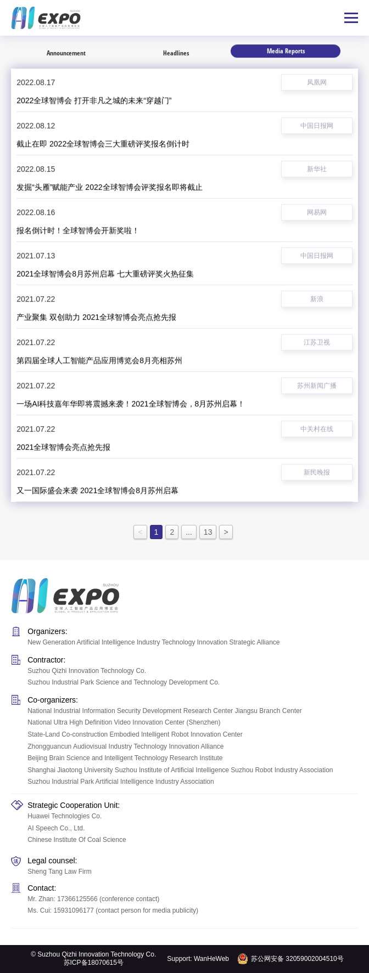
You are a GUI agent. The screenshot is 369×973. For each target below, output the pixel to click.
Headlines (176, 50)
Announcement (66, 53)
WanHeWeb (211, 959)
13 (208, 532)
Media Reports (286, 49)
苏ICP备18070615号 (94, 962)
